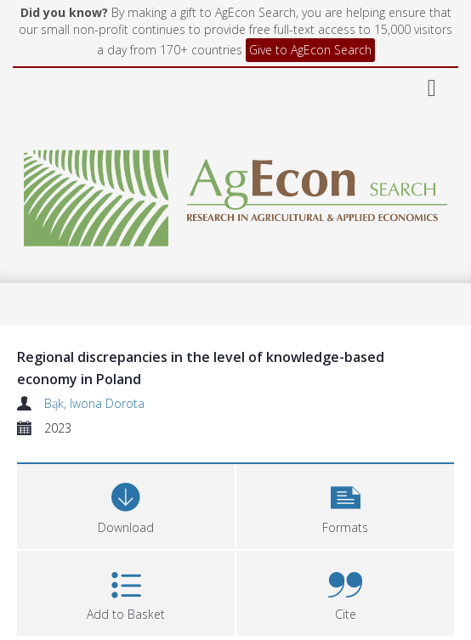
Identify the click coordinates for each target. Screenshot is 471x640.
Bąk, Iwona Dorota (94, 403)
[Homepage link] (235, 193)
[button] (345, 504)
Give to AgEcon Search (310, 50)
